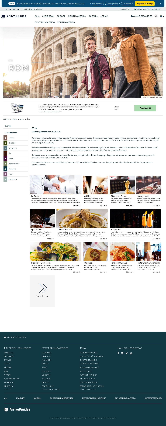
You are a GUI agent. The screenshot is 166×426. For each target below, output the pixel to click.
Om (5, 398)
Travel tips (127, 4)
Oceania (93, 16)
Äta (10, 153)
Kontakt (20, 398)
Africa (104, 16)
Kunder (37, 398)
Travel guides (112, 4)
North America (77, 16)
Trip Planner (97, 4)
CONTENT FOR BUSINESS (33, 9)
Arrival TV (125, 9)
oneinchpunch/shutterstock (153, 97)
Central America (45, 22)
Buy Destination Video (125, 398)
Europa (6, 119)
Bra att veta (13, 179)
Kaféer (11, 158)
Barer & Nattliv (14, 164)
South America (66, 22)
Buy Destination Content (94, 398)
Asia (37, 16)
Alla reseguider (141, 16)
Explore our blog (145, 3)
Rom (22, 119)
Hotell (11, 174)
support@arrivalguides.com (147, 9)
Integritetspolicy (153, 398)
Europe (61, 16)
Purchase (145, 108)
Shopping (12, 169)
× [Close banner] (160, 3)
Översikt (8, 126)
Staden (11, 138)
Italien (14, 119)
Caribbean (48, 16)
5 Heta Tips (12, 148)
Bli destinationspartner (61, 398)
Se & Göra (12, 143)
